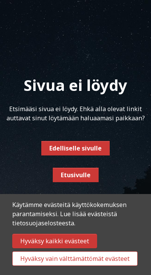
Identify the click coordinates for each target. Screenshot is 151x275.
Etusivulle (76, 175)
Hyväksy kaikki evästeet (54, 241)
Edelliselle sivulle (75, 148)
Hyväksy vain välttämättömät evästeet (75, 258)
